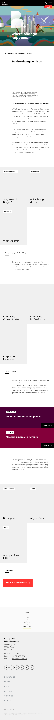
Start (27, 613)
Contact (8, 701)
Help (6, 686)
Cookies (8, 696)
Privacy (8, 691)
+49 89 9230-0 (17, 654)
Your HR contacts (18, 582)
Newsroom (10, 677)
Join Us (27, 622)
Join (27, 617)
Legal (7, 682)
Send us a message (19, 658)
